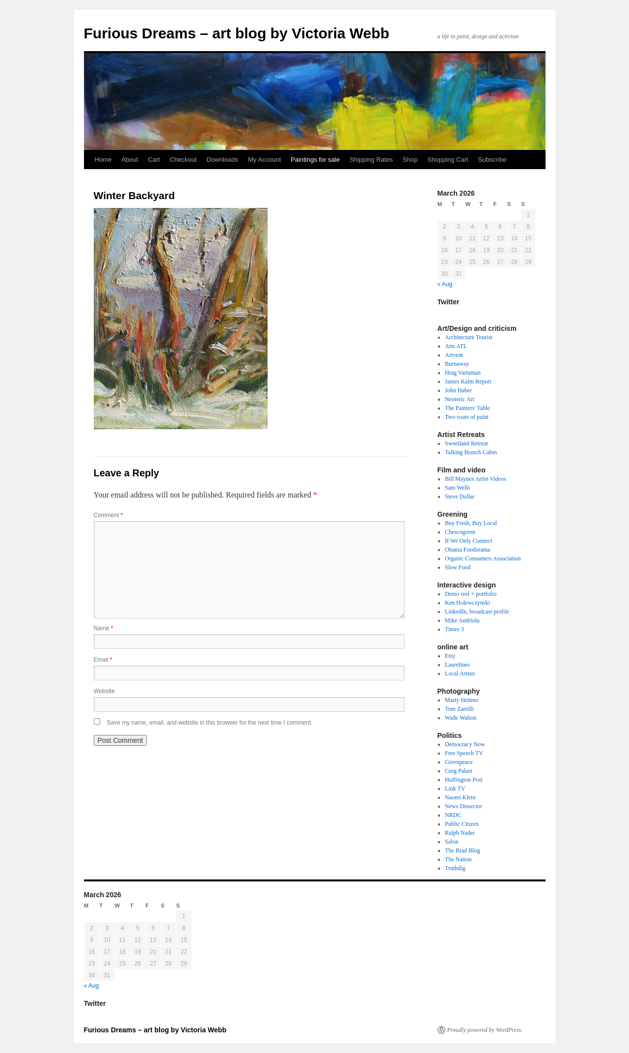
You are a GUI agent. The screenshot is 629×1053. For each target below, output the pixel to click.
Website (104, 691)
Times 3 (454, 629)
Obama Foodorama (467, 549)
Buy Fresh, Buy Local (471, 523)
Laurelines (457, 664)
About (129, 159)
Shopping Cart (447, 159)
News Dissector (463, 806)
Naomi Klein (460, 797)
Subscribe (492, 159)
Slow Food (457, 567)
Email (103, 659)
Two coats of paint (467, 416)
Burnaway (457, 363)
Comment (108, 515)
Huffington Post (464, 779)
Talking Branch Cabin (471, 452)
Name (103, 628)
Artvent (454, 354)
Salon (451, 841)
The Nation (458, 859)
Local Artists (460, 673)
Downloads (222, 159)
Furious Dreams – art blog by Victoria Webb (236, 33)
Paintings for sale (315, 159)
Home (103, 159)
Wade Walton (460, 717)
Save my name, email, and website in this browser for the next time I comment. (210, 722)
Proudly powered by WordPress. (485, 1029)
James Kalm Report (468, 381)
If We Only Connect (468, 540)
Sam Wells (457, 487)
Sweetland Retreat (466, 443)
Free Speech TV (464, 753)
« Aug (445, 284)
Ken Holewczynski (467, 602)
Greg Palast (458, 770)
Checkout (183, 159)
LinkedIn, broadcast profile (477, 611)
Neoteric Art (459, 399)
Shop (410, 159)
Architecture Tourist (468, 337)
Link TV (455, 788)
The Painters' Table (467, 408)
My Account (264, 159)
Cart (154, 159)
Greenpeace (459, 762)
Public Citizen (461, 823)
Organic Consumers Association (482, 558)
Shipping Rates (371, 159)
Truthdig (455, 868)
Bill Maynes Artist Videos (475, 478)
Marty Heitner (461, 700)
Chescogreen (460, 531)
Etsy (450, 655)
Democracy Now (465, 744)
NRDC (453, 815)
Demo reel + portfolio (470, 593)
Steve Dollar (459, 496)
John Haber (458, 390)
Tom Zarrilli (459, 708)
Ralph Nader (460, 832)
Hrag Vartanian (463, 372)
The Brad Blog (462, 850)
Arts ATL (456, 346)
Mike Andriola (462, 620)
